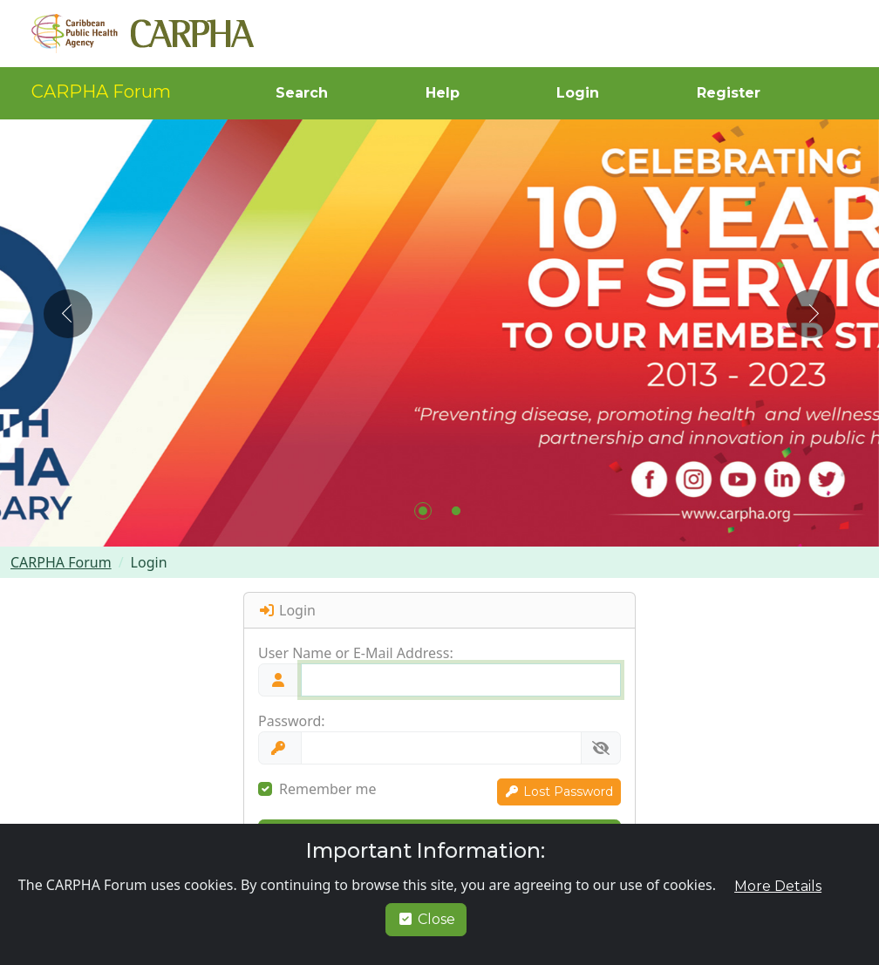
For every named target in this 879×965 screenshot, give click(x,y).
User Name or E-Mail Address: (355, 653)
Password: (291, 721)
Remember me (328, 789)
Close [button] (426, 919)
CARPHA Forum (101, 91)
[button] (300, 93)
